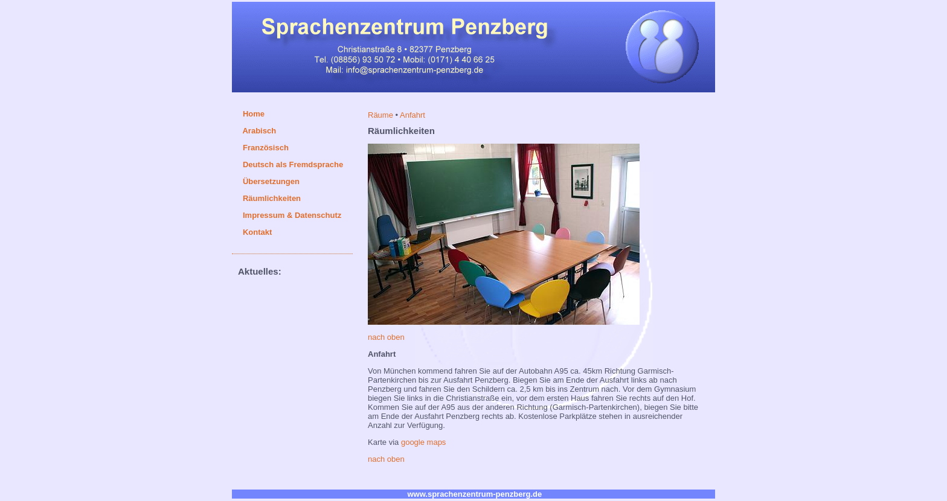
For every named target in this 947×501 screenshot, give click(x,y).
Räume (382, 115)
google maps (423, 442)
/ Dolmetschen (299, 181)
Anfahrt (412, 115)
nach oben (386, 337)
